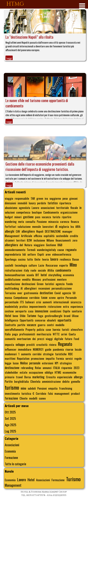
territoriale (62, 207)
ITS (22, 302)
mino (23, 388)
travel (19, 377)
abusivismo (11, 207)
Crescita (51, 377)
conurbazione (12, 284)
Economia (10, 451)
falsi (50, 393)
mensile (36, 226)
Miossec (36, 279)
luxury (32, 203)
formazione (11, 398)
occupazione (36, 372)
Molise (24, 363)
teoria (45, 259)
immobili (22, 203)
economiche (69, 372)
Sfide (23, 315)
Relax (38, 367)
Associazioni (12, 444)
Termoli (31, 249)
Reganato (65, 344)
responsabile (22, 198)
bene (15, 315)
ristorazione (54, 306)
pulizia (40, 329)
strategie (48, 354)
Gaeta (72, 334)
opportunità (64, 320)
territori (20, 240)
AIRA (77, 226)
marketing (38, 376)
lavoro (54, 259)
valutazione (24, 226)
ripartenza (65, 203)
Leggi (9, 58)
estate (23, 372)
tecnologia (21, 265)
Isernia (56, 329)
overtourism (24, 338)
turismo (12, 387)
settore (31, 254)
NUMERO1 (38, 349)
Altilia (50, 270)
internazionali (61, 302)
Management (12, 235)
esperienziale (64, 377)
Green (40, 284)
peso (65, 198)
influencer (10, 349)
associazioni (48, 207)
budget (9, 217)
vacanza (46, 217)
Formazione (11, 457)
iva (46, 198)
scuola (30, 275)
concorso (40, 320)
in (80, 207)
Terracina (10, 293)
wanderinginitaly (46, 249)
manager (67, 231)
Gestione (51, 245)
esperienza (77, 306)
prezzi (40, 338)
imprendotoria (13, 254)
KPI (56, 363)
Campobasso (21, 297)
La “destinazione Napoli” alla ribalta (29, 37)
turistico (53, 203)
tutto (30, 259)
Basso (75, 259)
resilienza (65, 259)
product (75, 393)
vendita (26, 279)
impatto (50, 358)
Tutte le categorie (15, 463)
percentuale (11, 302)
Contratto (10, 325)
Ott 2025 (10, 412)
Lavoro (35, 207)
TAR (33, 198)
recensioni (44, 288)
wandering (11, 221)
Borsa (27, 377)
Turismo (31, 315)
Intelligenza (11, 320)
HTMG (15, 4)
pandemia (58, 349)
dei (34, 338)
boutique (37, 212)
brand (67, 315)
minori (18, 217)
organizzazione (69, 212)
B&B (60, 245)
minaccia (53, 221)
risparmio (66, 367)
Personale (71, 297)
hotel (44, 274)
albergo (78, 377)
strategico (66, 363)
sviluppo (20, 344)
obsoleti (51, 320)
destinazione (12, 367)
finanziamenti (63, 240)
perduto (41, 203)
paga (15, 334)
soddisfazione (13, 279)
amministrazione (51, 381)
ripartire (66, 217)
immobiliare (24, 349)
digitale (58, 338)
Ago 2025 (10, 424)
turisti (65, 329)
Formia (60, 358)
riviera (52, 344)
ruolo (33, 270)
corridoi (37, 354)
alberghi (9, 231)
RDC (70, 354)
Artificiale (26, 235)
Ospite (66, 311)
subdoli (32, 388)
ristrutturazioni (13, 270)
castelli (9, 265)
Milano (50, 240)
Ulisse (75, 315)
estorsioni (47, 363)
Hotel (8, 315)
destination (46, 293)
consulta (30, 221)
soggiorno (55, 198)
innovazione (41, 311)
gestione (28, 216)
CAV (18, 231)
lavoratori (48, 226)
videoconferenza (61, 254)
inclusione (39, 240)
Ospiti (40, 254)
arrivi (64, 334)
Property (30, 329)
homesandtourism (15, 275)
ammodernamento (15, 249)
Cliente (24, 398)
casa (30, 311)
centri (50, 325)
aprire (60, 297)
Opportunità (26, 320)
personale (34, 363)
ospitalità (49, 235)
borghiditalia (21, 381)
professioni (49, 279)
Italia (8, 334)
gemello (75, 381)
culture (33, 265)
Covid (57, 293)
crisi (38, 302)
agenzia (60, 284)
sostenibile (62, 235)
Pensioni (42, 388)
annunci (47, 367)
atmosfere (77, 329)
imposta (9, 344)
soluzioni (10, 212)
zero (74, 240)
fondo (69, 284)
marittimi (10, 358)
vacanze (31, 325)
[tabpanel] (43, 493)
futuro (68, 338)
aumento (26, 354)
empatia (53, 388)
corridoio (34, 297)
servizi (69, 358)
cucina (22, 259)
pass (37, 217)
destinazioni (28, 284)
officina (38, 235)
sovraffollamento (14, 329)
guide (48, 349)
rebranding (27, 367)
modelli (33, 398)
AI (22, 288)
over (19, 293)
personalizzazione (62, 288)
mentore (62, 279)
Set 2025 (10, 418)
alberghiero (28, 231)
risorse (69, 349)
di (56, 226)
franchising (65, 388)
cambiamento (63, 270)
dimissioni (10, 203)
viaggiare (39, 245)
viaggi (49, 338)
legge (8, 363)
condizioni (55, 311)
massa (8, 297)
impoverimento (37, 306)
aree (48, 254)
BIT (37, 275)
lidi (24, 254)
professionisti (27, 334)
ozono (52, 297)
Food (76, 338)
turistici (49, 284)
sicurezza (76, 302)
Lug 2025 (10, 431)
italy (26, 270)
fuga (40, 315)
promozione (37, 358)
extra (66, 306)
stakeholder (11, 372)
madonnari (11, 354)
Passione (42, 221)
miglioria (64, 226)
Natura (28, 245)
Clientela (35, 381)
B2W (29, 240)
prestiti (30, 344)
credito (74, 235)
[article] (45, 35)
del (21, 245)
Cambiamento (51, 212)
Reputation (23, 358)
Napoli (39, 231)
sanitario (77, 311)
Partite (9, 381)
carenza (64, 221)
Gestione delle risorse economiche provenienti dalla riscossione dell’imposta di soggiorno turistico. (39, 166)
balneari (30, 302)
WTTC (56, 334)
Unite (37, 259)
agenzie (66, 293)
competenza (23, 212)
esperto (63, 265)
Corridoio (41, 393)
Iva (72, 226)
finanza (75, 221)
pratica (24, 306)
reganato (71, 249)
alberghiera (11, 245)
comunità (10, 338)
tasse (44, 297)
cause (60, 249)
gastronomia (31, 293)
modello (59, 325)
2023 (76, 367)
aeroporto (21, 311)
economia (68, 275)
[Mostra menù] (82, 6)
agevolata (24, 207)
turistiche (61, 354)
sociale (42, 270)
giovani (73, 198)
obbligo (49, 372)
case (48, 329)
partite (21, 325)
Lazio (41, 265)
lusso (16, 363)
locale (78, 349)
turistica (26, 393)
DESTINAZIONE (53, 231)
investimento (12, 393)
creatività (41, 344)
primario (9, 377)
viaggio (9, 198)
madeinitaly (11, 306)
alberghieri (30, 288)
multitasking (12, 288)
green (39, 198)
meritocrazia (44, 334)
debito (66, 381)
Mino (73, 265)
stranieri (10, 240)
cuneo (42, 398)
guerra (41, 325)
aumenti (47, 302)
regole (78, 358)
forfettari (10, 226)
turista (56, 217)
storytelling (54, 275)
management (62, 393)
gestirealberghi (53, 315)
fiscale (74, 207)
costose (9, 311)
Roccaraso (52, 265)
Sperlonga (10, 259)
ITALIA (56, 367)
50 (74, 293)
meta (21, 221)
